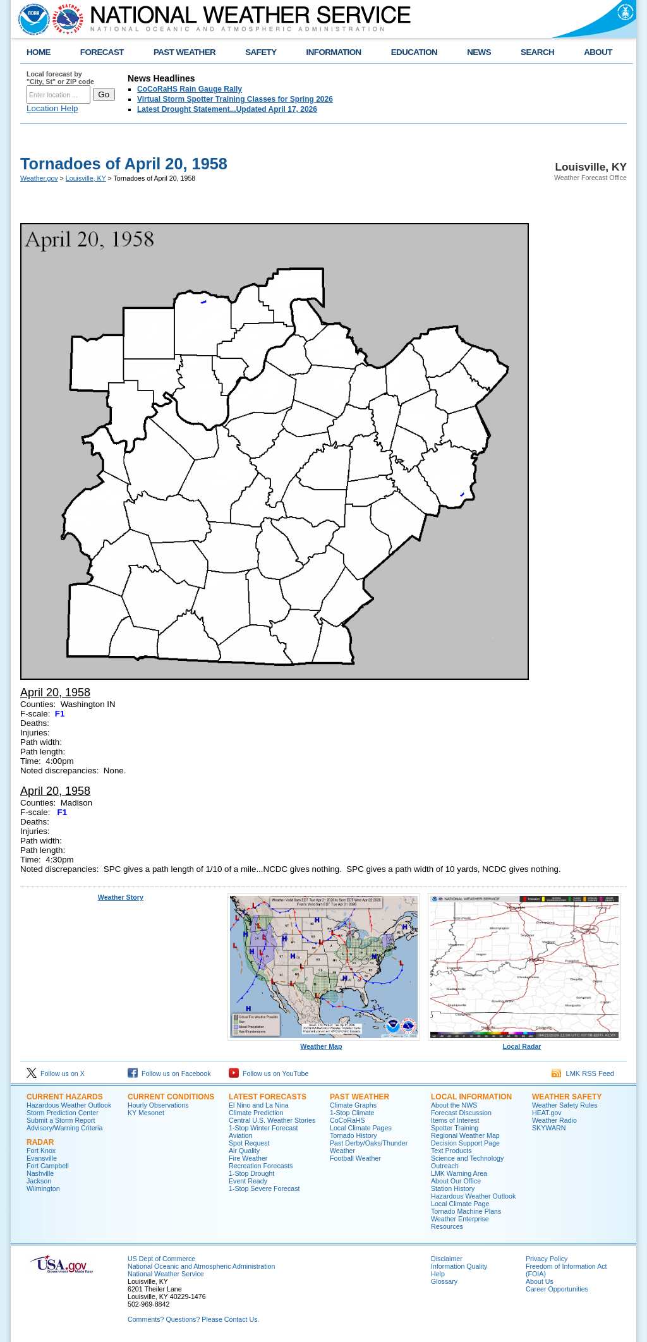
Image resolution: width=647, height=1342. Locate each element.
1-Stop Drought (251, 1173)
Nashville (40, 1173)
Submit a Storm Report (61, 1120)
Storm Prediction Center (63, 1112)
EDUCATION (414, 52)
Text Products (451, 1150)
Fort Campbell (48, 1166)
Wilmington (43, 1188)
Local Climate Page (460, 1203)
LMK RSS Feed (583, 1073)
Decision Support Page (465, 1143)
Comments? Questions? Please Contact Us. (193, 1319)
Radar (40, 1142)
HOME (39, 52)
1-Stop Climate (352, 1112)
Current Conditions (171, 1096)
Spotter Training (454, 1128)
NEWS (479, 52)
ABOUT (598, 52)
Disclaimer (447, 1258)
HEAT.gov (547, 1112)
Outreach (445, 1166)
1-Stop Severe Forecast (264, 1188)
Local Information (471, 1096)
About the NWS (454, 1105)
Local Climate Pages (361, 1128)
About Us (539, 1281)
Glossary (444, 1281)
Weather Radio (554, 1120)
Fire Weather (248, 1158)
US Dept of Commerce (161, 1258)
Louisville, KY (86, 178)
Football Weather (355, 1158)
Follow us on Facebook (169, 1073)
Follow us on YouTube (268, 1073)
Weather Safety (567, 1096)
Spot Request (249, 1143)
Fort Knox (41, 1150)
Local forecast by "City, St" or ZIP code (60, 77)
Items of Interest (455, 1120)
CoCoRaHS (347, 1120)
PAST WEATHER (184, 52)
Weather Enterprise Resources (460, 1222)
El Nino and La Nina (259, 1105)
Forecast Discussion (461, 1112)
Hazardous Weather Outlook (69, 1105)
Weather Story (120, 897)
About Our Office (456, 1181)
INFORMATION (333, 52)
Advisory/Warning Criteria (64, 1128)
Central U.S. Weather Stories (272, 1120)
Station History (453, 1188)
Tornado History (353, 1135)
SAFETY (260, 52)
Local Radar (524, 1043)
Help (438, 1274)
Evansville (42, 1158)
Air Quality (244, 1150)
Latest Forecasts (267, 1096)
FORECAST (102, 52)
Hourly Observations (158, 1105)
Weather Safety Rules (564, 1105)
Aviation (241, 1135)
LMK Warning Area (459, 1173)
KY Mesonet (146, 1112)
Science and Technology (467, 1158)
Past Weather (359, 1096)
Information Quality (459, 1266)
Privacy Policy (546, 1258)
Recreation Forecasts (261, 1166)
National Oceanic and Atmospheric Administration (201, 1266)
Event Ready (248, 1181)
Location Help (52, 108)
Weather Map (324, 1043)
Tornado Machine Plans (466, 1211)
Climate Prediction (256, 1112)
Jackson (39, 1181)
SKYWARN (548, 1128)
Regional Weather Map (465, 1135)
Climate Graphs (353, 1105)
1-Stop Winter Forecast (263, 1128)
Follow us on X (56, 1073)
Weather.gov (39, 178)
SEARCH (537, 52)
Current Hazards (65, 1096)
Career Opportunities (557, 1289)
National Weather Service (166, 1274)
